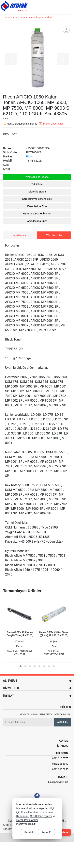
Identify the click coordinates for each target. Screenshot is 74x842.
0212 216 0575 (60, 758)
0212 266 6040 (60, 763)
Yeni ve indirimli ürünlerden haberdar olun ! (45, 714)
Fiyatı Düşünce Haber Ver (37, 213)
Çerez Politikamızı (27, 820)
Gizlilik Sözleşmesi (41, 816)
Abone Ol (62, 722)
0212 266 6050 (60, 769)
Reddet (28, 832)
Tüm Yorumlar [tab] (54, 235)
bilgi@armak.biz (58, 782)
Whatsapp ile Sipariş (37, 176)
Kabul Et (46, 832)
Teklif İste (36, 184)
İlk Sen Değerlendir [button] (51, 124)
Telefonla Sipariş (36, 191)
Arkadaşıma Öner (37, 221)
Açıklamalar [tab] (20, 235)
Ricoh (29, 156)
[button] (20, 666)
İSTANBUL (62, 745)
